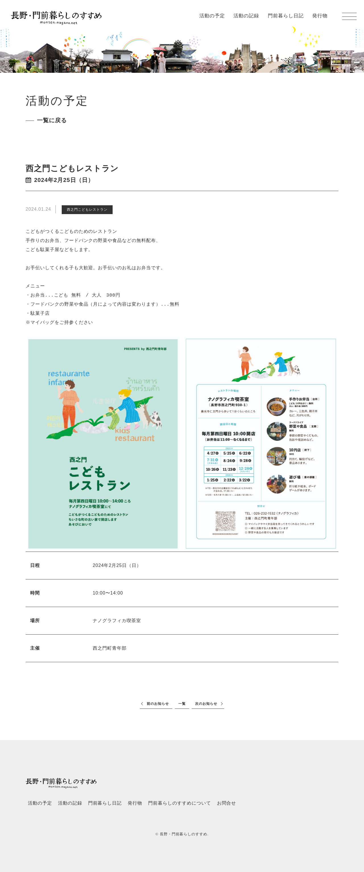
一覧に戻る (52, 120)
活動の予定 (212, 15)
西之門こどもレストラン (87, 210)
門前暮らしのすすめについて (179, 803)
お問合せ (226, 803)
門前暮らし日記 (286, 15)
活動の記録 (246, 15)
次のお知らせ (206, 704)
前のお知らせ (158, 704)
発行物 (320, 15)
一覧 (182, 704)
